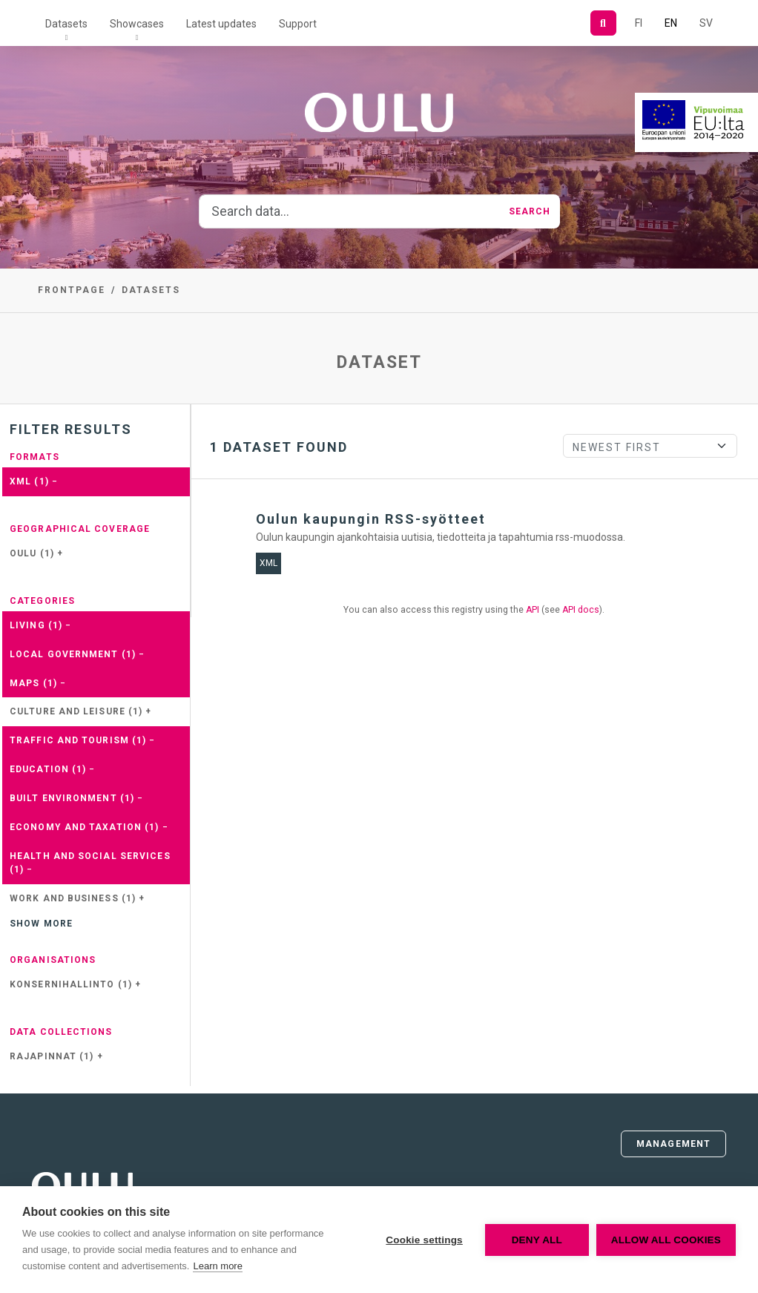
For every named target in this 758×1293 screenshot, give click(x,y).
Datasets (66, 24)
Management (673, 1144)
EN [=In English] (671, 23)
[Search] (603, 23)
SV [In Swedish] (706, 23)
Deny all (537, 1240)
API (532, 610)
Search (530, 211)
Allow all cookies (666, 1240)
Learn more (217, 1265)
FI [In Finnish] (638, 23)
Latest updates (221, 24)
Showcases (137, 24)
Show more (41, 923)
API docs (580, 610)
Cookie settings (424, 1240)
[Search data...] (350, 211)
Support (298, 24)
